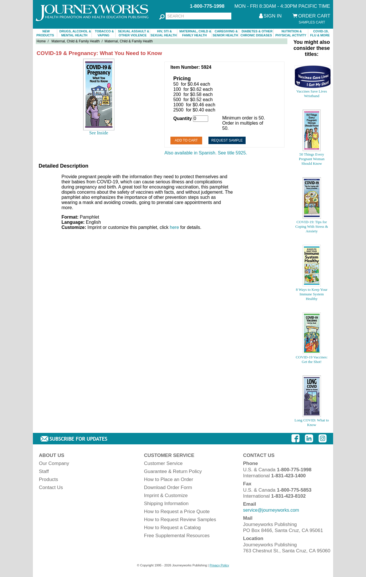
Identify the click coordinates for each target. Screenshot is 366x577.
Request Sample (227, 140)
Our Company (54, 463)
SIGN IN (273, 16)
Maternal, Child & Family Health (75, 41)
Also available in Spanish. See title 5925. (205, 152)
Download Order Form (168, 487)
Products (48, 479)
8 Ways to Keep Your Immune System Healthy (311, 294)
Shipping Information (166, 503)
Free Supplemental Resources (177, 535)
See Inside (98, 132)
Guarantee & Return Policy (173, 471)
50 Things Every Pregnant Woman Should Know (311, 159)
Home (41, 41)
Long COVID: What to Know (312, 422)
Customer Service (163, 463)
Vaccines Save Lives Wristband (312, 93)
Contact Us (51, 487)
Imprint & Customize (166, 495)
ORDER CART (314, 16)
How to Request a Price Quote (177, 511)
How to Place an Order (168, 479)
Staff (44, 471)
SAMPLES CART (312, 22)
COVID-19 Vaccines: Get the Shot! (311, 359)
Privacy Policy (219, 565)
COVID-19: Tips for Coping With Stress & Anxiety (311, 226)
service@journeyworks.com (271, 510)
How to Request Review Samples (180, 519)
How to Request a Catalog (172, 527)
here (174, 227)
